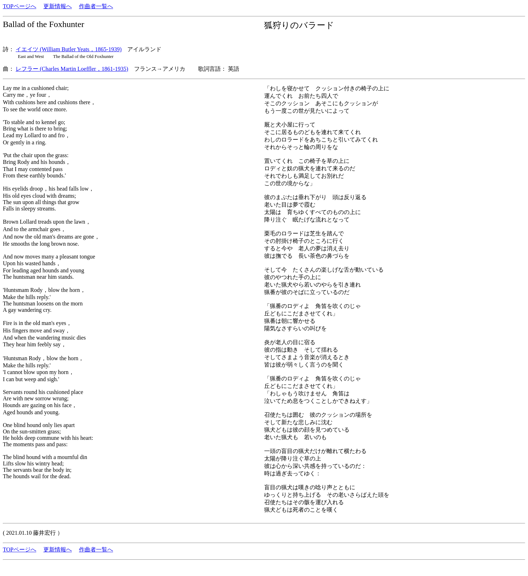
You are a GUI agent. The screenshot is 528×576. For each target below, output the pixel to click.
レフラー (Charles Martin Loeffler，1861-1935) (72, 69)
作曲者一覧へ (96, 6)
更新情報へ (57, 6)
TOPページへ (19, 6)
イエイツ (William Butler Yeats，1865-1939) (69, 49)
